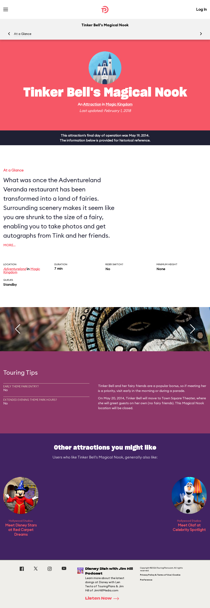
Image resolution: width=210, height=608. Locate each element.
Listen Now (103, 598)
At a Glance (22, 34)
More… (9, 245)
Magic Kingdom (119, 104)
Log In (201, 9)
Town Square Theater (178, 398)
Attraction (92, 104)
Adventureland (14, 269)
